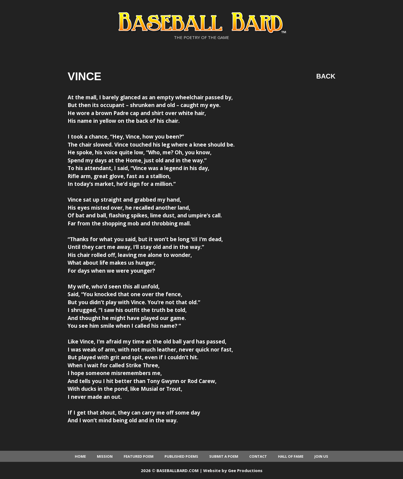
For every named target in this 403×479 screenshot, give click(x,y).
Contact (258, 456)
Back (325, 76)
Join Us (321, 456)
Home (80, 456)
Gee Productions (245, 470)
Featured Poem (138, 456)
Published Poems (181, 456)
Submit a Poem (223, 456)
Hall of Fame (290, 456)
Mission (105, 456)
